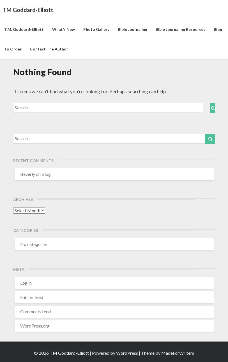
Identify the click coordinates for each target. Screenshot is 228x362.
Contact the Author (49, 49)
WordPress (127, 353)
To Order (13, 49)
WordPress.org (35, 325)
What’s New (63, 29)
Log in (26, 282)
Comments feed (35, 311)
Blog (218, 29)
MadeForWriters (177, 353)
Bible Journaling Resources (180, 29)
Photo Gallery (96, 29)
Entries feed (31, 297)
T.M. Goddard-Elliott (24, 29)
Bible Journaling (132, 29)
